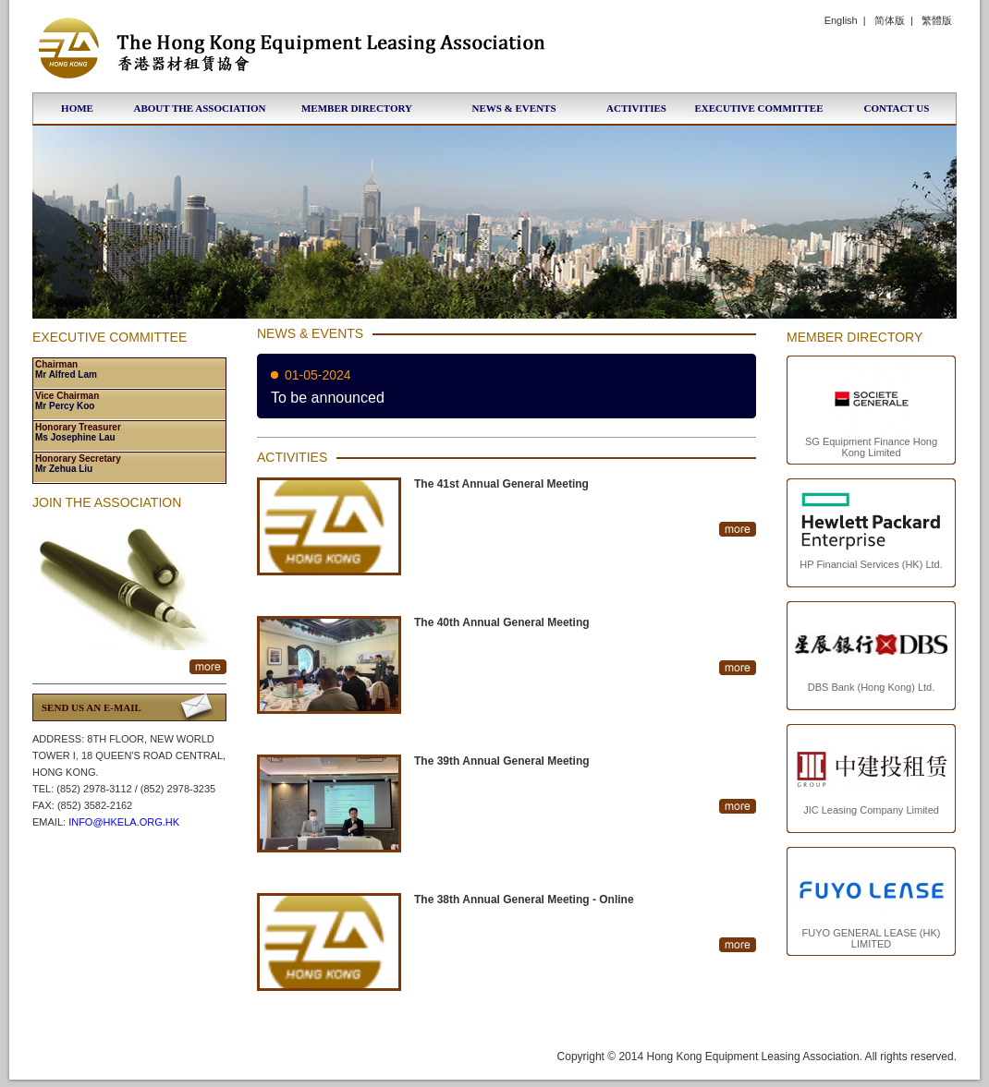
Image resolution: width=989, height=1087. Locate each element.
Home (77, 108)
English (841, 20)
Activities (636, 108)
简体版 (889, 20)
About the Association (199, 108)
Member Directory (356, 108)
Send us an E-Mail (91, 707)
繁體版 (937, 20)
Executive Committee (758, 108)
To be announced (328, 397)
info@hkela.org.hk (123, 821)
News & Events (513, 108)
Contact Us (897, 108)
